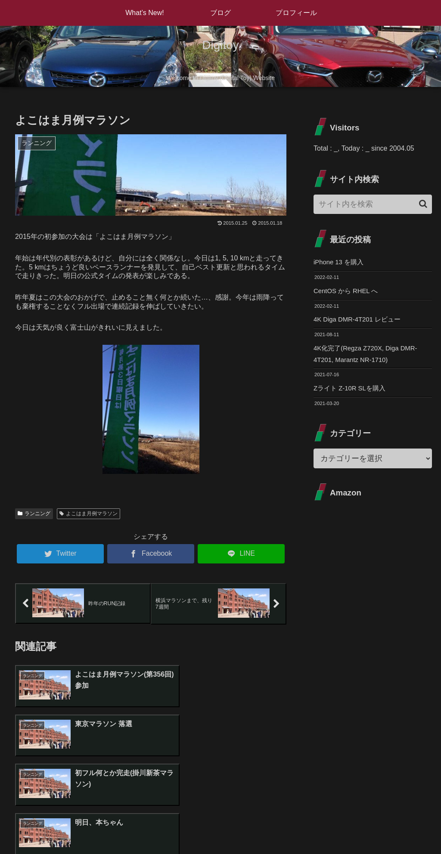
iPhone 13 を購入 (340, 262)
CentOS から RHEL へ (348, 292)
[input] (373, 204)
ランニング (34, 514)
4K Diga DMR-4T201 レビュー (360, 321)
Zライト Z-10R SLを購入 (352, 393)
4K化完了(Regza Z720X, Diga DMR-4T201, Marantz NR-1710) (369, 357)
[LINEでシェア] (241, 553)
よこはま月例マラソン (88, 514)
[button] (423, 204)
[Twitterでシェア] (60, 553)
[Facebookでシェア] (150, 553)
